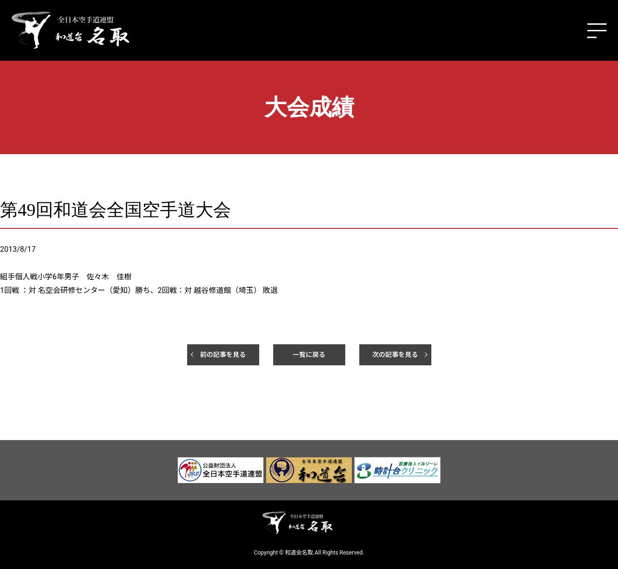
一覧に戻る (309, 354)
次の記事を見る (395, 354)
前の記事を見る (223, 354)
